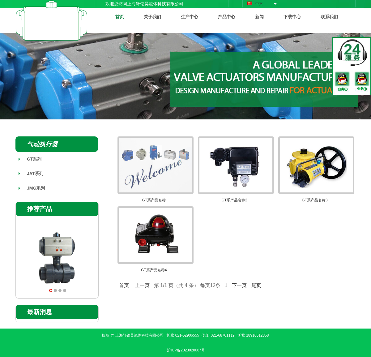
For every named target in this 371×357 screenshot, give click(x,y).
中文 (255, 4)
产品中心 (226, 16)
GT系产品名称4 (154, 270)
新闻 (259, 16)
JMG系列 (36, 188)
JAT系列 (35, 173)
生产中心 (189, 16)
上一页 (142, 285)
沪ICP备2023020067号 (186, 350)
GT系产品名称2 (234, 200)
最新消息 (39, 311)
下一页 (239, 285)
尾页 (256, 285)
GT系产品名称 (154, 200)
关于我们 (152, 16)
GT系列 (34, 159)
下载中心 (292, 16)
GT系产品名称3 (314, 200)
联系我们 (329, 16)
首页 (119, 16)
